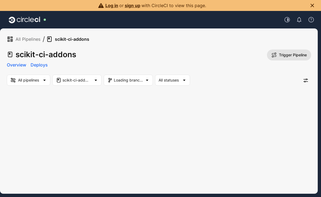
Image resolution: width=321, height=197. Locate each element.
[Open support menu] (311, 19)
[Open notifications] (299, 19)
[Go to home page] (24, 19)
